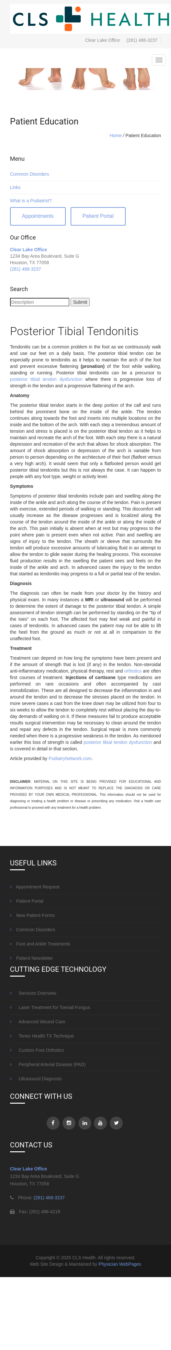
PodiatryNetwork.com (70, 758)
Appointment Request (35, 886)
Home (115, 135)
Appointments (38, 216)
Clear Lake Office (28, 249)
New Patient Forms (32, 915)
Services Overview (33, 993)
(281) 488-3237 (141, 40)
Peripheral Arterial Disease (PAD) (48, 1064)
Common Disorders (29, 174)
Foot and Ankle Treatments (40, 943)
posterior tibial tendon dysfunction (46, 379)
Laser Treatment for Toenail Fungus (50, 1007)
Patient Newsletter (31, 958)
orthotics (133, 671)
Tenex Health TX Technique (42, 1036)
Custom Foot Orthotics (37, 1050)
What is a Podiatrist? (30, 200)
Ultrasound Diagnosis (36, 1078)
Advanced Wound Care (37, 1021)
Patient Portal (98, 216)
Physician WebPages (119, 1264)
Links (15, 187)
